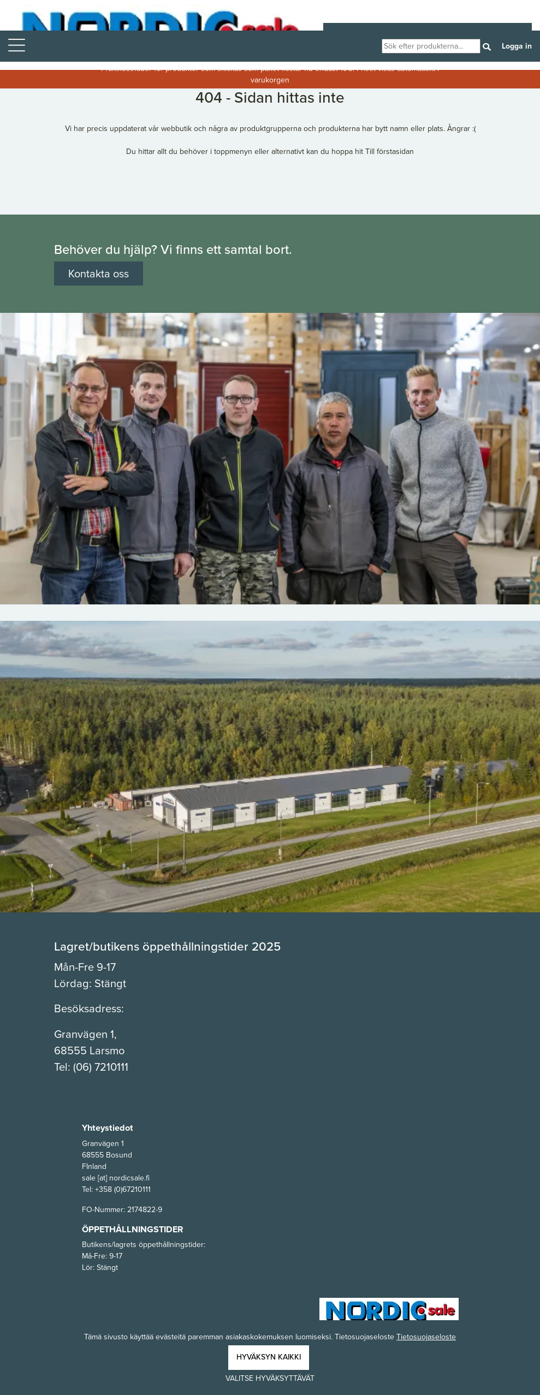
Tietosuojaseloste (426, 1337)
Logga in (517, 46)
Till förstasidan (389, 151)
